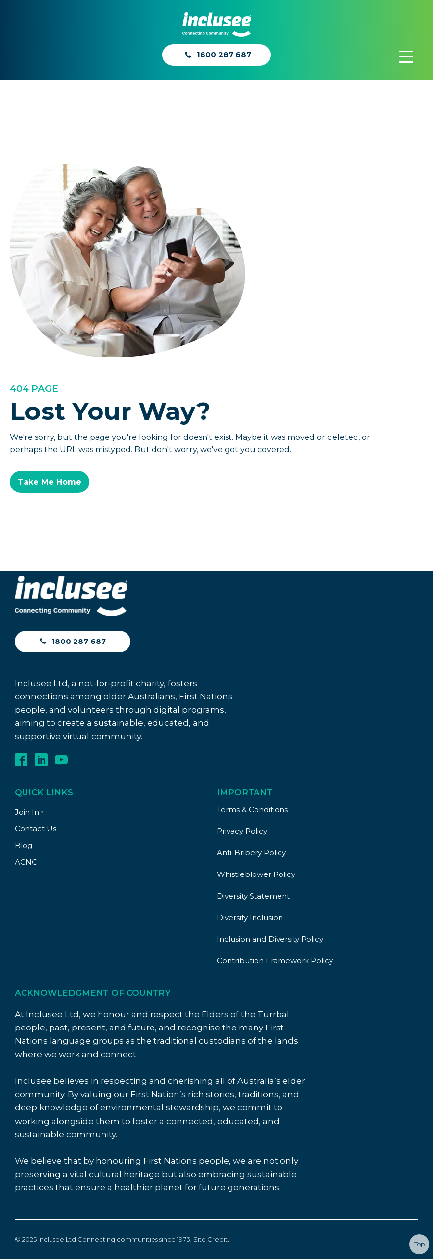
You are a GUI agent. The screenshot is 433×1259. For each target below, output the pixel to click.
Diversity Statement (253, 895)
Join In (29, 812)
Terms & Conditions (252, 809)
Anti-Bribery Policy (251, 852)
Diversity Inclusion (250, 917)
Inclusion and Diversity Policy (270, 939)
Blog (23, 845)
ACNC (26, 862)
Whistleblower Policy (256, 874)
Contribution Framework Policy (275, 960)
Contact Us (35, 828)
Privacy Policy (242, 831)
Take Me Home (49, 482)
